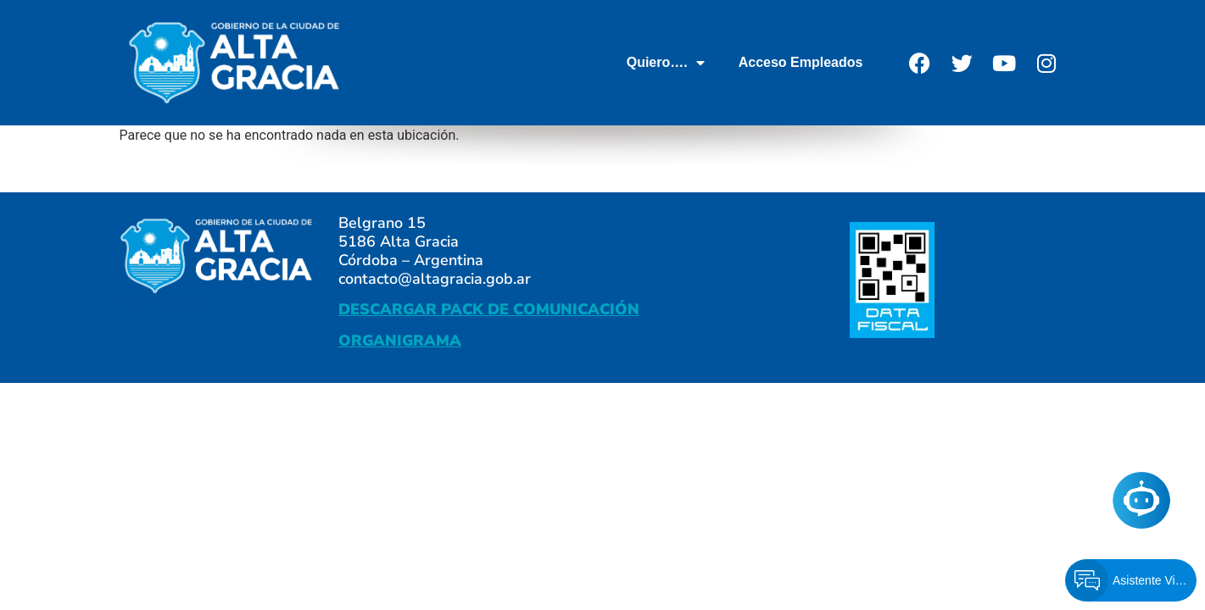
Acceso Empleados (801, 62)
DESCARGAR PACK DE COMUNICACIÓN (488, 309)
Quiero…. (666, 62)
